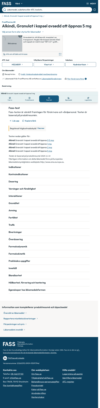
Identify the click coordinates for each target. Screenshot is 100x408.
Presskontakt (37, 374)
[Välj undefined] (23, 32)
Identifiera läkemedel (72, 367)
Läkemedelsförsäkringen (52, 71)
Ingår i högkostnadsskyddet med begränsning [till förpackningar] (39, 67)
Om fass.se (36, 363)
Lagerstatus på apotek (72, 363)
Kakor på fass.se (38, 378)
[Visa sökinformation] (94, 9)
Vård (19, 3)
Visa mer (40, 117)
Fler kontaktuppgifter (12, 374)
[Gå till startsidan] (6, 3)
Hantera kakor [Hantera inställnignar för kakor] (37, 386)
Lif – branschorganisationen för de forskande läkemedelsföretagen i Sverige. (41, 340)
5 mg (49, 139)
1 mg (49, 132)
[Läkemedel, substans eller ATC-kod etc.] (49, 9)
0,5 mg (50, 129)
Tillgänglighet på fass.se (42, 367)
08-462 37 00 (17, 363)
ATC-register (68, 370)
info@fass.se (15, 367)
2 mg (49, 136)
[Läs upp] (15, 109)
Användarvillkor (38, 382)
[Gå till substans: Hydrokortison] (80, 57)
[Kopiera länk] (29, 109)
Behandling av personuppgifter (45, 370)
